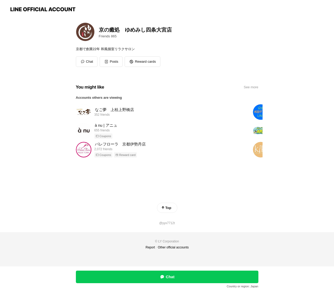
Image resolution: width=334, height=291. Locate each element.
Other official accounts (173, 247)
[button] (111, 61)
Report (150, 247)
